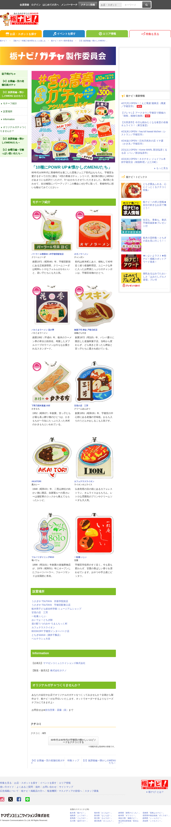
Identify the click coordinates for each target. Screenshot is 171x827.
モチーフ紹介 (8, 103)
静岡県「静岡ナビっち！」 (129, 813)
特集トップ (73, 760)
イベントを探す (63, 34)
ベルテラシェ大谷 (41, 638)
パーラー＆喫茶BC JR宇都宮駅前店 (48, 254)
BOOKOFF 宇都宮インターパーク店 (50, 631)
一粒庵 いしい (80, 557)
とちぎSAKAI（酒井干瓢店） (47, 635)
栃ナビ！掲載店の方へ (33, 791)
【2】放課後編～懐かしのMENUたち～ (99, 761)
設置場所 (6, 111)
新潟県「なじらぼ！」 (103, 815)
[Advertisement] (145, 69)
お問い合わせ (50, 787)
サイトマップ (66, 787)
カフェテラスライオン (84, 481)
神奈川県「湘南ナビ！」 (128, 818)
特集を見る (150, 34)
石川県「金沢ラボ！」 (79, 821)
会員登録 (24, 4)
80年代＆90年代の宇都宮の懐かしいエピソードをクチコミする (73, 741)
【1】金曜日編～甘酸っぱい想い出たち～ (13, 151)
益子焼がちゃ (9, 73)
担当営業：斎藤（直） (57, 710)
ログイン (36, 4)
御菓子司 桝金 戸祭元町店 (85, 330)
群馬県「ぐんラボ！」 (79, 818)
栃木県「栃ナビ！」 (78, 813)
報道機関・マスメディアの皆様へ (64, 791)
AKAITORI (36, 481)
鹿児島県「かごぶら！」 (104, 821)
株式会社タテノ (58, 670)
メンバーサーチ (69, 4)
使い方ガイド (7, 787)
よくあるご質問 (25, 787)
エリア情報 (107, 34)
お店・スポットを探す (20, 34)
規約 (37, 787)
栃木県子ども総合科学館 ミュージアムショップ (56, 608)
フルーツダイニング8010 (43, 557)
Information (7, 119)
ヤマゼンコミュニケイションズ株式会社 (64, 663)
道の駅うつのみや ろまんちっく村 (49, 623)
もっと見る (160, 168)
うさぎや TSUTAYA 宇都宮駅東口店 (51, 605)
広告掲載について (9, 791)
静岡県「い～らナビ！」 (153, 818)
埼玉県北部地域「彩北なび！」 (128, 822)
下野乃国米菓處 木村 (41, 405)
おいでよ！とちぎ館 (42, 620)
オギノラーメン (81, 254)
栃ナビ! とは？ (154, 792)
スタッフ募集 (92, 791)
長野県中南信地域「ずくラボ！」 (156, 815)
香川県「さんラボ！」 (103, 818)
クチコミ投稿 (88, 4)
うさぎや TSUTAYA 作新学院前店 (50, 601)
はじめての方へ (51, 4)
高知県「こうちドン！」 (153, 821)
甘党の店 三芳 (81, 405)
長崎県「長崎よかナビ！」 (154, 813)
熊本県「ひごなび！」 (103, 813)
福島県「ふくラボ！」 (79, 815)
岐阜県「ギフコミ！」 (127, 815)
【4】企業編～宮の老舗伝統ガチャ (48, 761)
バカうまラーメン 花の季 (43, 330)
